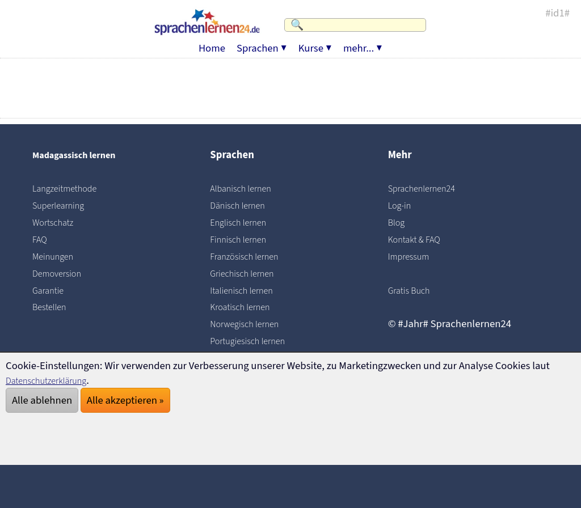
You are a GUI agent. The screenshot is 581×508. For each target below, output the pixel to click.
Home (212, 42)
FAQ (41, 239)
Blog (398, 222)
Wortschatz (57, 222)
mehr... (358, 42)
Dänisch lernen (243, 205)
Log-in (402, 205)
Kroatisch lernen (246, 306)
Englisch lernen (243, 222)
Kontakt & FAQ (419, 239)
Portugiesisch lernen (255, 340)
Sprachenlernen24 (428, 188)
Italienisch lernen (248, 290)
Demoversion (61, 273)
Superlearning (63, 205)
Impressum (413, 256)
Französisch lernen (251, 256)
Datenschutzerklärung (54, 380)
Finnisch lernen (243, 239)
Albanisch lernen (247, 188)
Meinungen (57, 256)
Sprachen (258, 42)
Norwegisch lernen (251, 323)
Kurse (310, 42)
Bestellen (52, 306)
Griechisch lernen (248, 273)
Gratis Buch (413, 290)
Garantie (51, 290)
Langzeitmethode (71, 188)
